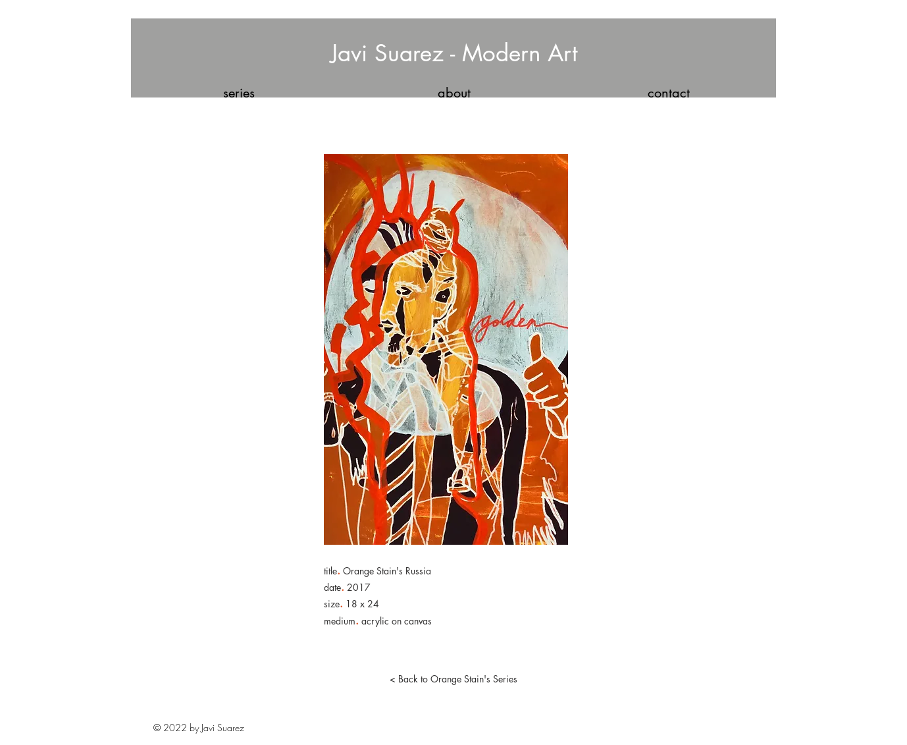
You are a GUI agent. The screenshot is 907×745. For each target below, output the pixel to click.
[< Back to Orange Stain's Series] (453, 679)
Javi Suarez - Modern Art (453, 53)
